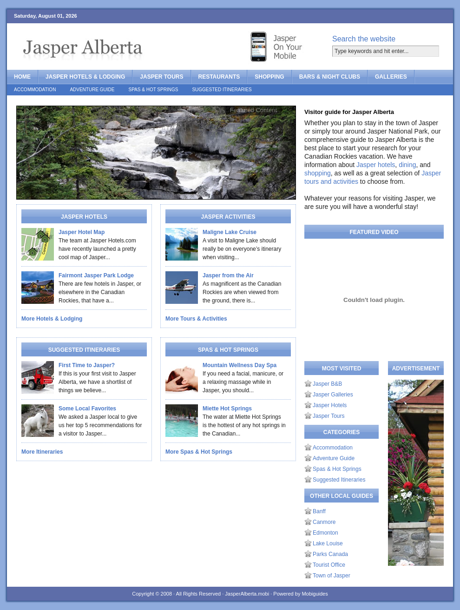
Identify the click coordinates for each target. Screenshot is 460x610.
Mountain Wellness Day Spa (239, 365)
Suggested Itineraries (221, 89)
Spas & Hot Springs (153, 89)
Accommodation (35, 89)
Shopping (269, 77)
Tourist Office (329, 565)
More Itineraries (42, 452)
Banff (319, 511)
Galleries (391, 77)
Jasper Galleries (333, 394)
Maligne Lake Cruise (229, 232)
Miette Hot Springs (227, 408)
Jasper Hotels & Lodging (85, 77)
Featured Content (253, 110)
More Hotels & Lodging (51, 318)
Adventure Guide (92, 89)
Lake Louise (328, 543)
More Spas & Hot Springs (198, 452)
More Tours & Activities (196, 318)
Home (22, 77)
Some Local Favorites (87, 408)
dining (407, 164)
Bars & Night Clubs (329, 77)
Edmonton (325, 533)
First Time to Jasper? (87, 365)
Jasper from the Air (228, 275)
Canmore (324, 522)
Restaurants (219, 77)
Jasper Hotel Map (82, 232)
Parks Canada (330, 554)
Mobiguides (315, 594)
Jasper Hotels (330, 405)
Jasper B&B (327, 384)
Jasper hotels (375, 164)
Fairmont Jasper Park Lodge (96, 275)
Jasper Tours (161, 77)
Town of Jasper (331, 575)
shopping (317, 173)
